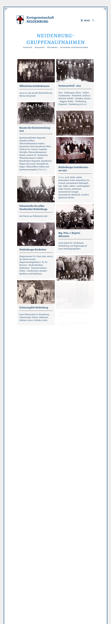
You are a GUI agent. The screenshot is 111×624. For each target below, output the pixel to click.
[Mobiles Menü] (85, 21)
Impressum (64, 599)
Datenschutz (48, 599)
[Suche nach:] (92, 21)
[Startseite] (27, 47)
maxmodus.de (89, 614)
